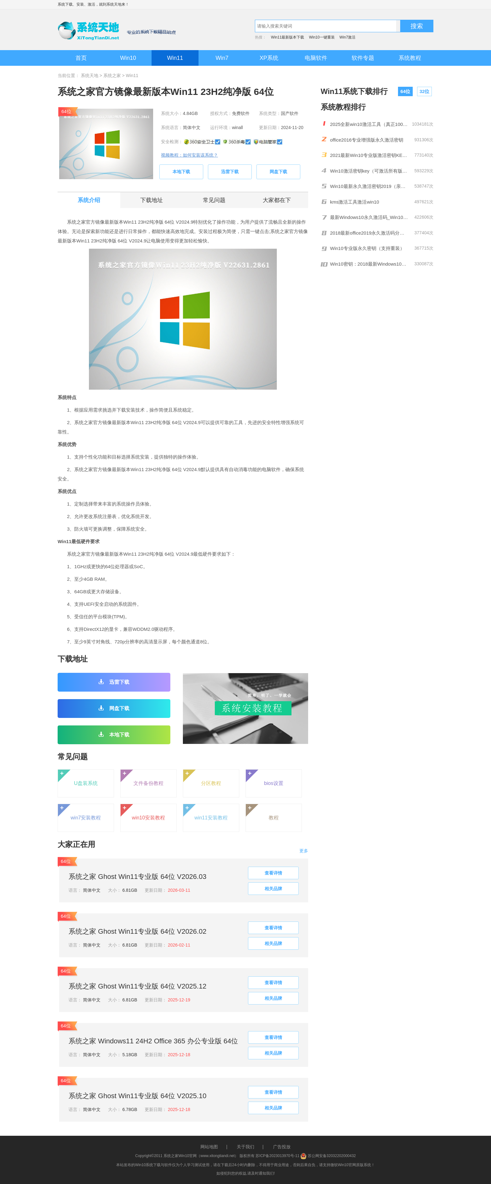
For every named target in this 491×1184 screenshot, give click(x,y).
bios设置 (264, 778)
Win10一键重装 (322, 37)
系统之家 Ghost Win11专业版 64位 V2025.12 (137, 986)
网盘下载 (278, 171)
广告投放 (282, 1146)
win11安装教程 (205, 812)
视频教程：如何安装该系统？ (189, 155)
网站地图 (209, 1146)
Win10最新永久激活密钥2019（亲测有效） (369, 186)
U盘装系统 (78, 778)
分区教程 (202, 778)
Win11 (175, 58)
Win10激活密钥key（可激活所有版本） (369, 171)
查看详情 (273, 872)
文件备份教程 (142, 778)
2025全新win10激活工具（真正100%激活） (369, 124)
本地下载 (181, 171)
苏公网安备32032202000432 (328, 1156)
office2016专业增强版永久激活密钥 (366, 140)
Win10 (128, 58)
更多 (303, 850)
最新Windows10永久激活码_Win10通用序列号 (369, 217)
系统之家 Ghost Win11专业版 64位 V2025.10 (137, 1096)
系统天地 (113, 4)
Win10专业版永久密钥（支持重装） (367, 248)
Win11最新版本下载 (287, 37)
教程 (262, 812)
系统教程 (410, 58)
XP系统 (269, 58)
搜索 (417, 26)
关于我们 (245, 1146)
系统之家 (112, 75)
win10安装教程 (143, 812)
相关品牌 (273, 888)
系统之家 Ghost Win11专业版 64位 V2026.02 (137, 931)
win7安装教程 (79, 812)
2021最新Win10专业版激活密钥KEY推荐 (369, 155)
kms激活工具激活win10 (354, 202)
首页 (81, 58)
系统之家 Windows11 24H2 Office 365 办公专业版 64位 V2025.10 (153, 1042)
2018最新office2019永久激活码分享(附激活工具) (369, 233)
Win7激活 (347, 37)
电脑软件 (316, 58)
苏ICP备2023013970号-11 (277, 1156)
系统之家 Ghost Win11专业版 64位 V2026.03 (137, 876)
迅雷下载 (230, 171)
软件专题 (363, 58)
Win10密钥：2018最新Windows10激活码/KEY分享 (369, 264)
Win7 (221, 58)
